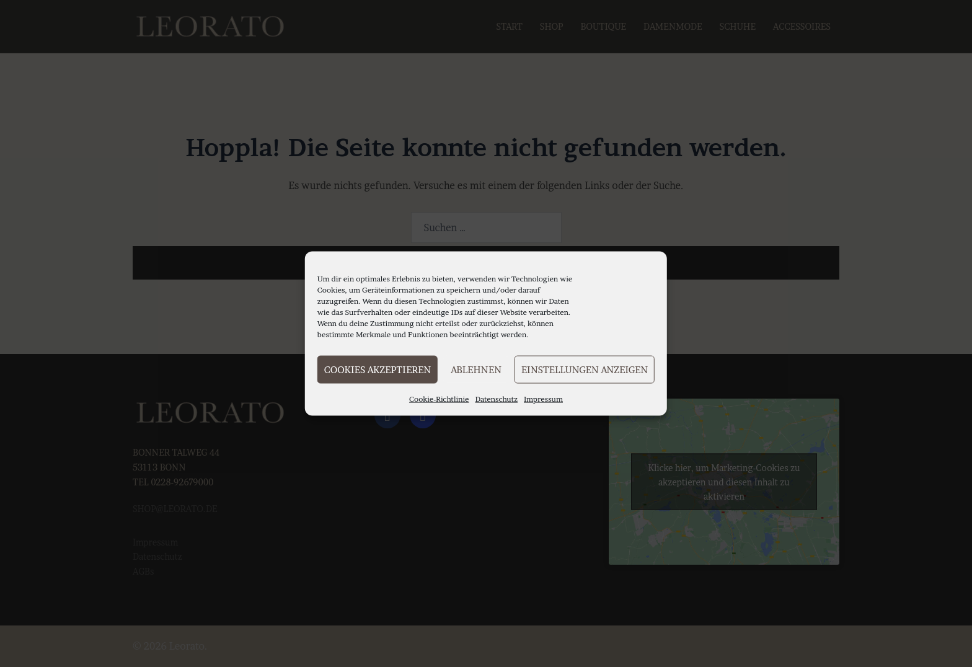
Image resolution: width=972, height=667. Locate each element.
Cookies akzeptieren (377, 369)
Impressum (543, 399)
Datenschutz (496, 399)
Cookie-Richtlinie (439, 399)
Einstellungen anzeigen (584, 369)
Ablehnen (476, 369)
